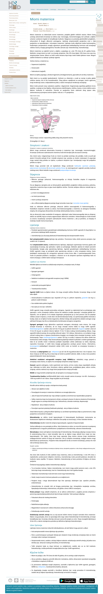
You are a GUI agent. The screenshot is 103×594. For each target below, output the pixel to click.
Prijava (92, 2)
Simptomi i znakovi (9, 78)
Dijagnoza (7, 81)
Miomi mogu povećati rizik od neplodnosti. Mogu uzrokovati (52, 166)
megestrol (81, 329)
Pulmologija (11, 25)
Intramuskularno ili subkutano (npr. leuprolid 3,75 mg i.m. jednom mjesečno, (56, 298)
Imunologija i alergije (13, 46)
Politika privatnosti (52, 580)
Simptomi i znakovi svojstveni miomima (63, 154)
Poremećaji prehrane (14, 15)
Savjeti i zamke (63, 449)
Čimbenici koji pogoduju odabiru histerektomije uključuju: (48, 465)
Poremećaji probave (13, 18)
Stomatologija (12, 34)
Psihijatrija (11, 51)
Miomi (63, 138)
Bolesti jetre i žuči (13, 20)
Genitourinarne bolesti (14, 55)
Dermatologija (12, 39)
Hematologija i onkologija (15, 41)
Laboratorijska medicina (14, 70)
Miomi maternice (62, 9)
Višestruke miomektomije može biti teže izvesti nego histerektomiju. (53, 474)
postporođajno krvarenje (68, 170)
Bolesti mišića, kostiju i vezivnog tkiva (17, 22)
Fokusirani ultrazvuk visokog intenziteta (44, 497)
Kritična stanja (12, 27)
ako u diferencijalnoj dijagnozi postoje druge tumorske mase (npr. (52, 203)
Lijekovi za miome (9, 85)
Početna (33, 9)
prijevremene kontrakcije (38, 168)
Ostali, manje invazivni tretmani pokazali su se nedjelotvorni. (50, 477)
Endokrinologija (12, 44)
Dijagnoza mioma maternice (63, 181)
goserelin (85, 298)
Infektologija (12, 48)
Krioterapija (35, 501)
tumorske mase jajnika (80, 203)
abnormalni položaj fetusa (56, 168)
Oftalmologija (12, 37)
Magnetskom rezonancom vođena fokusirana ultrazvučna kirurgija (52, 508)
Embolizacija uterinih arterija (40, 511)
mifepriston (55, 352)
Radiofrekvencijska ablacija (40, 504)
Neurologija (11, 53)
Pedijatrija (11, 60)
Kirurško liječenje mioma (10, 87)
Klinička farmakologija (14, 63)
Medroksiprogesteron (37, 329)
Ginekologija (53, 9)
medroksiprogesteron (50, 337)
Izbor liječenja (8, 90)
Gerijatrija (11, 67)
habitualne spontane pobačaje (84, 166)
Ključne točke (7, 92)
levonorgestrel (34, 346)
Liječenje (6, 83)
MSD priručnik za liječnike (42, 9)
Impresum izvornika (13, 13)
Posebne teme (12, 72)
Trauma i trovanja (13, 65)
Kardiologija (11, 30)
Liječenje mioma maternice (63, 241)
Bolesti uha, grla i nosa (14, 32)
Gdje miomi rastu (63, 114)
